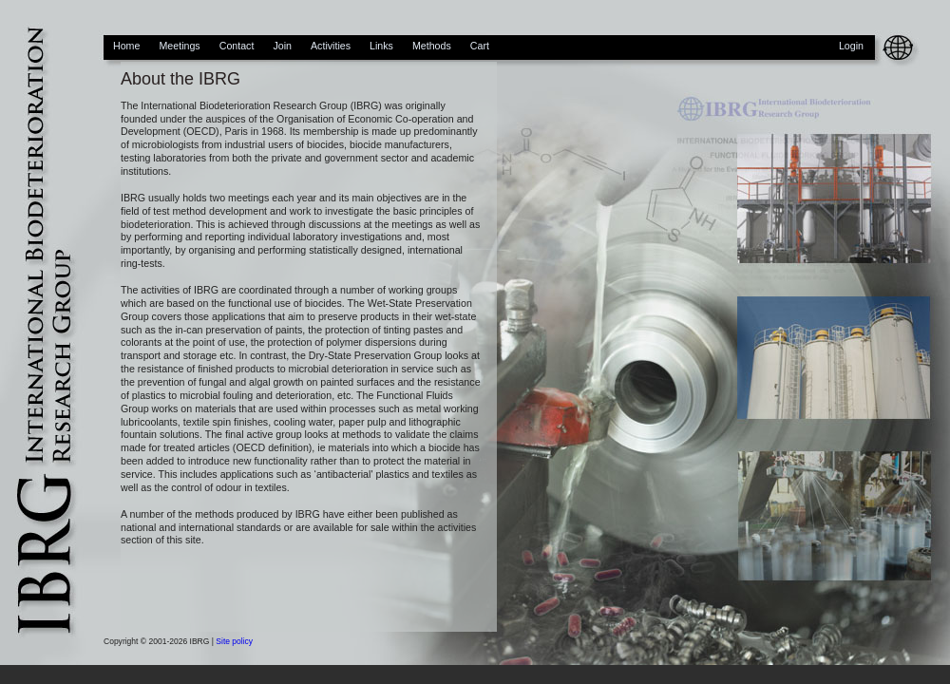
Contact (237, 45)
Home (126, 45)
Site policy (234, 641)
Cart (479, 45)
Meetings (179, 45)
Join (282, 45)
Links (381, 45)
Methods (431, 45)
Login (851, 45)
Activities (331, 45)
